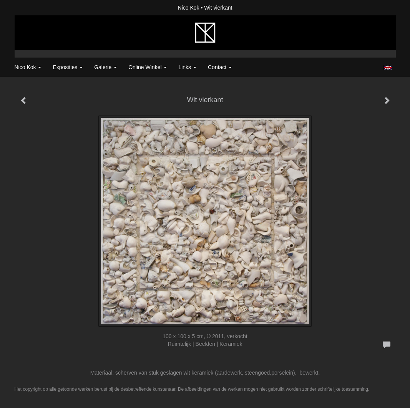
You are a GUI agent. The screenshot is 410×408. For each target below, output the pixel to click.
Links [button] (187, 67)
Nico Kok (188, 8)
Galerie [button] (105, 67)
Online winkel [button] (147, 67)
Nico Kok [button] (28, 67)
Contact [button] (220, 67)
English (387, 67)
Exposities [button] (68, 67)
